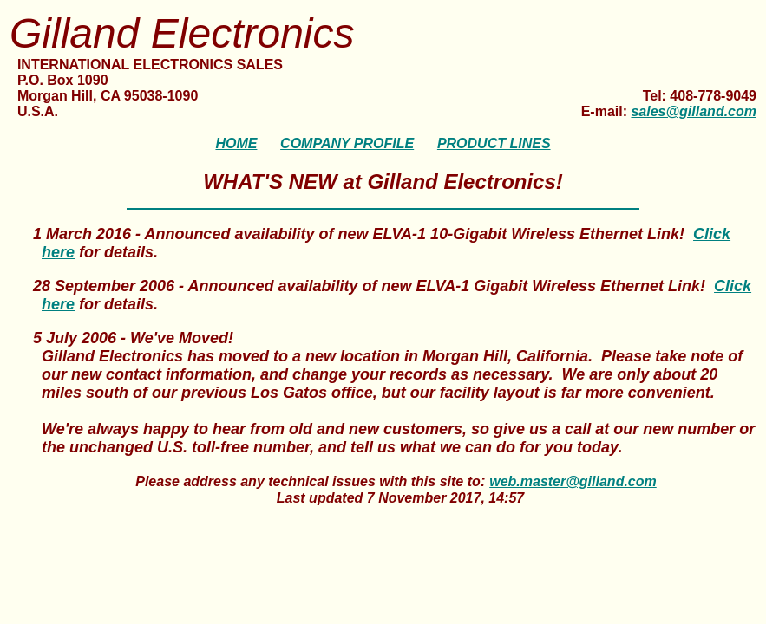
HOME (236, 143)
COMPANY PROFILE (347, 143)
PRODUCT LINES (494, 143)
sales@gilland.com (693, 111)
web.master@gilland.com (573, 481)
